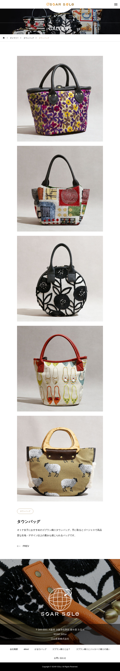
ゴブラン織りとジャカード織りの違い (93, 649)
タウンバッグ (25, 511)
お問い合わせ (60, 658)
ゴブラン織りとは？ (61, 649)
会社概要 (14, 649)
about (26, 649)
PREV (26, 546)
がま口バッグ (41, 649)
